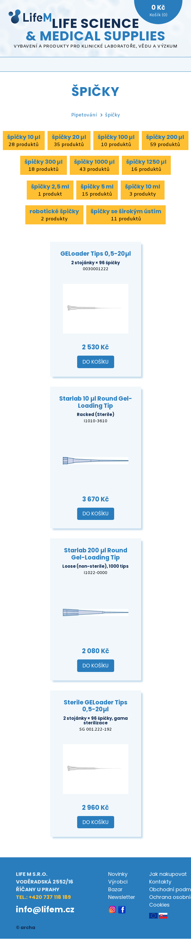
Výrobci (118, 881)
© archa (25, 927)
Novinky (118, 874)
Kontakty (160, 881)
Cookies (159, 904)
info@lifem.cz (45, 909)
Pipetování (84, 115)
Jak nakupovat (168, 874)
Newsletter (121, 897)
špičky (112, 115)
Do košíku (95, 361)
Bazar (115, 889)
